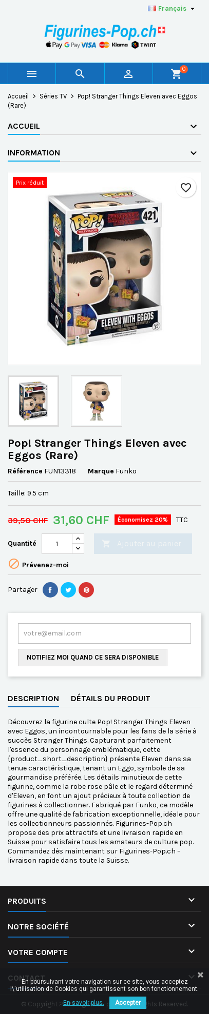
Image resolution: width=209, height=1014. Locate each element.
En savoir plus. (83, 1002)
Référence (25, 471)
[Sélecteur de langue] (172, 8)
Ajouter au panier (141, 544)
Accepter (128, 1002)
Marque (101, 471)
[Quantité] (57, 543)
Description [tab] (33, 698)
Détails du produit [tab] (110, 698)
